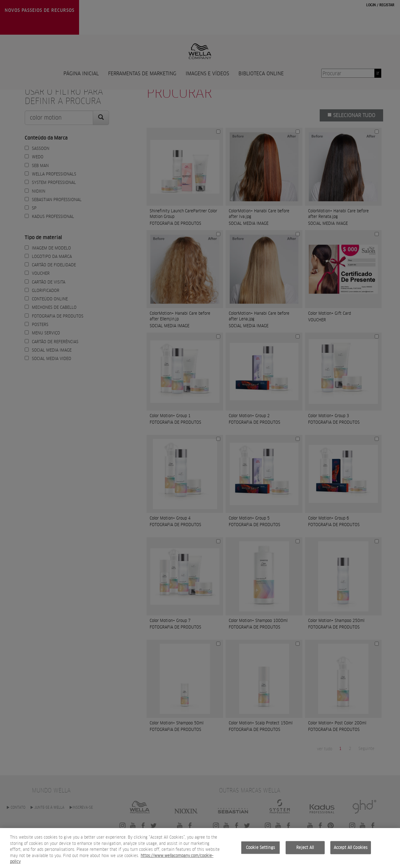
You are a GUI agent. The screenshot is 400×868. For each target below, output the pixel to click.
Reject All (305, 851)
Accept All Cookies (351, 851)
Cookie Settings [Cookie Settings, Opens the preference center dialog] (260, 851)
